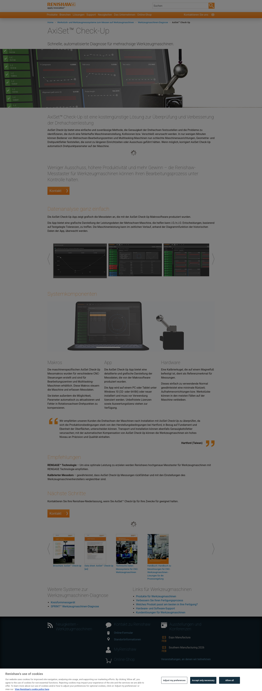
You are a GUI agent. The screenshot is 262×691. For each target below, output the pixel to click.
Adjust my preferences (174, 685)
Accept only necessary (203, 685)
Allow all (229, 685)
